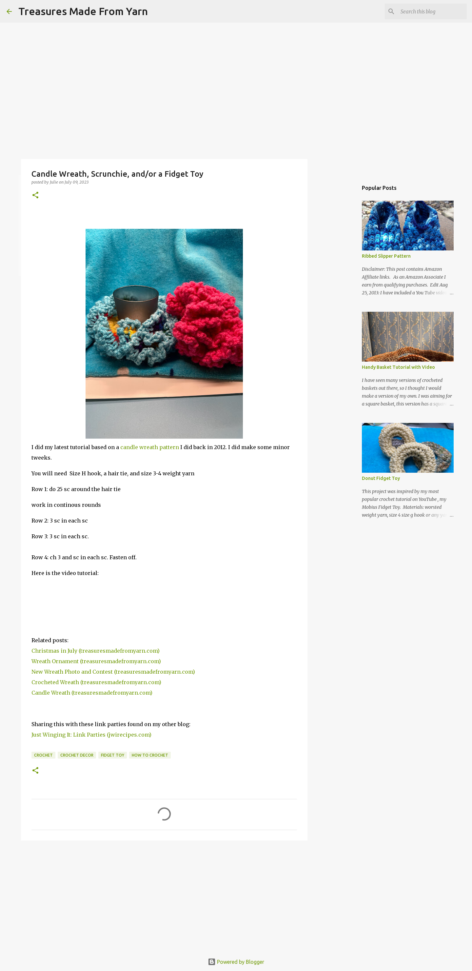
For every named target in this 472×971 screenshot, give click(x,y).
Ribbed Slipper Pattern (386, 256)
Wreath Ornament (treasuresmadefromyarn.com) (96, 661)
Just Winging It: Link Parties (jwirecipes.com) (91, 734)
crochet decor (76, 755)
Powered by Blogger (236, 962)
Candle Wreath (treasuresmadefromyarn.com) (91, 692)
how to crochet (150, 755)
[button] (35, 195)
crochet (43, 755)
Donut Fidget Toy (381, 478)
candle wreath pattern (149, 447)
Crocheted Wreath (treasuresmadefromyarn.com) (96, 682)
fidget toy (112, 755)
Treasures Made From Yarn (83, 11)
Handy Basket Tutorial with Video (398, 367)
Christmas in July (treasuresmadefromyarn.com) (95, 650)
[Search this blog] (432, 11)
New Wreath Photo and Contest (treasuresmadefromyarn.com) (113, 671)
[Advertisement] (164, 896)
